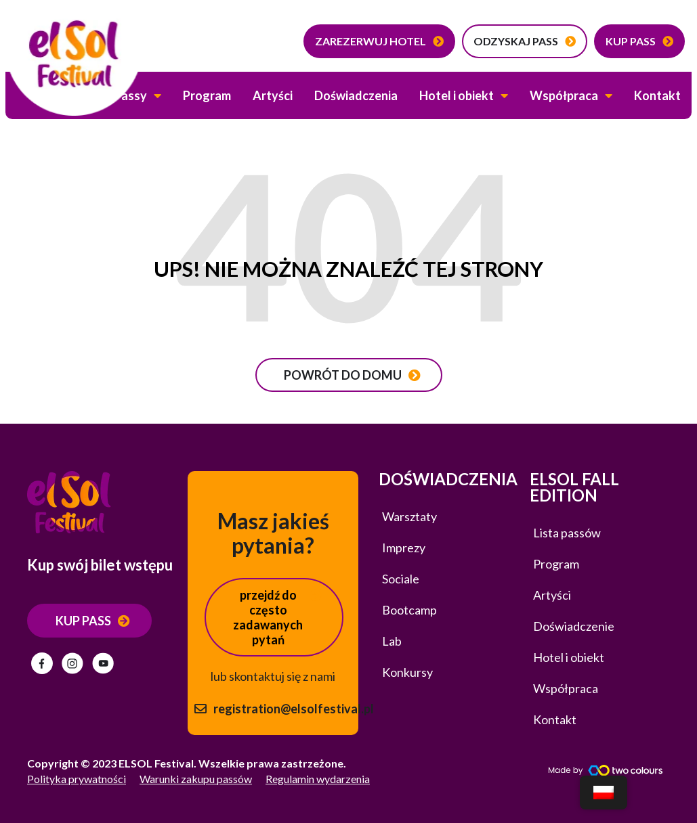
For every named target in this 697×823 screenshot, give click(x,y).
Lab (392, 640)
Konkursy (407, 672)
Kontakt (657, 95)
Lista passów (567, 532)
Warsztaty (409, 516)
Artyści (273, 95)
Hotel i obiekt (463, 95)
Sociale (400, 578)
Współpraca (571, 95)
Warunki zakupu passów (196, 778)
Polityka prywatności (76, 778)
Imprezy (403, 547)
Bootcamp (409, 609)
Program (207, 95)
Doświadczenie (573, 626)
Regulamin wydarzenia (318, 778)
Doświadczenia (356, 95)
